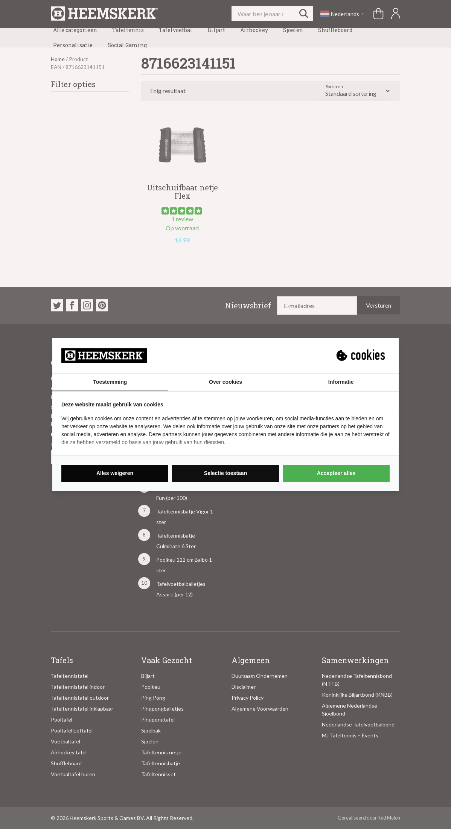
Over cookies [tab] (225, 382)
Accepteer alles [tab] (336, 473)
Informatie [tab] (341, 382)
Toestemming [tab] (110, 382)
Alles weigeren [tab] (114, 473)
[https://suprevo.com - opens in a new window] (361, 355)
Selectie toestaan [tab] (225, 473)
